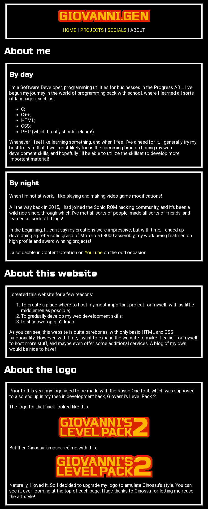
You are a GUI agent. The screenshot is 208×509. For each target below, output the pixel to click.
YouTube (94, 252)
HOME (69, 30)
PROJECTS (92, 30)
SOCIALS (117, 30)
